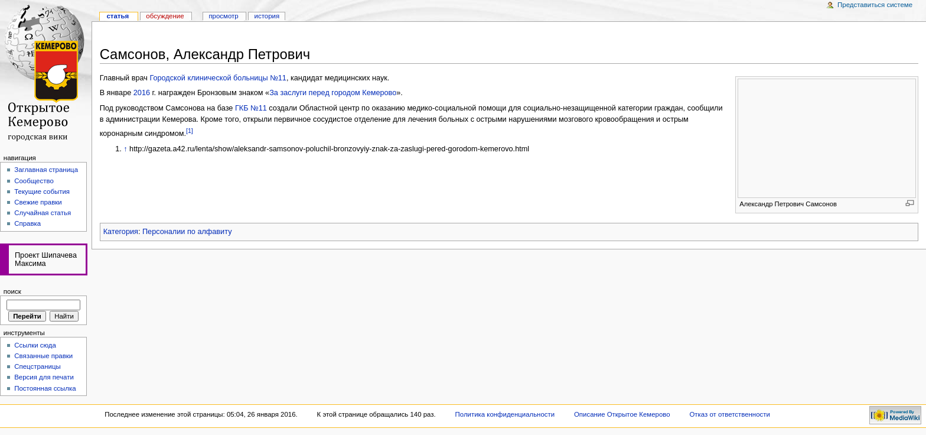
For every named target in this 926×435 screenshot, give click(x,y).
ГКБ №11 (251, 108)
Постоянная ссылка (45, 388)
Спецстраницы (37, 366)
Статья (117, 16)
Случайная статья (42, 212)
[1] (189, 130)
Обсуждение (165, 16)
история (267, 16)
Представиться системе (874, 4)
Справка (27, 223)
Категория (120, 232)
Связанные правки (43, 355)
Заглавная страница (46, 169)
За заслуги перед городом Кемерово (332, 93)
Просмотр (223, 16)
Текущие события (42, 191)
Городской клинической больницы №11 (217, 78)
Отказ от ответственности (729, 414)
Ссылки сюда (35, 345)
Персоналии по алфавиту (186, 232)
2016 (141, 93)
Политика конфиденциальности (505, 414)
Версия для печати (44, 377)
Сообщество (34, 180)
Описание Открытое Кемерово (622, 414)
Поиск (12, 291)
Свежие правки (38, 202)
